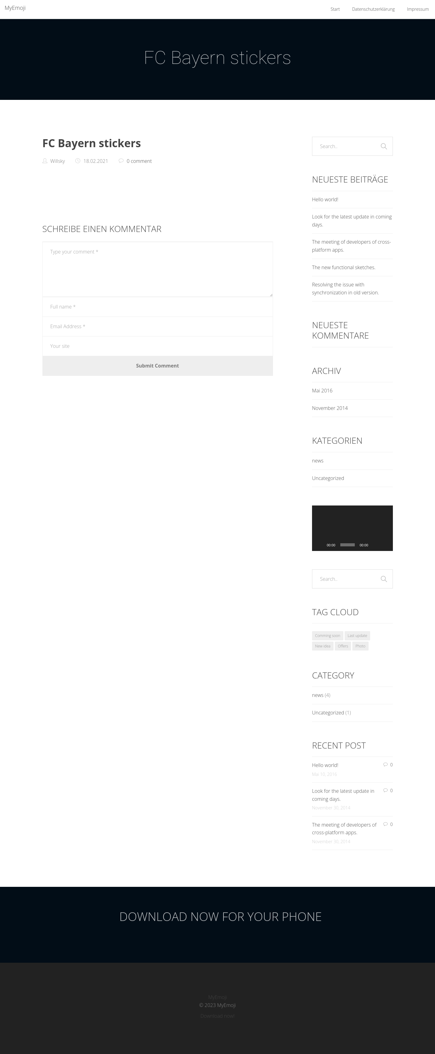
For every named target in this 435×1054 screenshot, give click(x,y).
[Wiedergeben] (320, 545)
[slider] (347, 544)
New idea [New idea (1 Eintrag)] (322, 646)
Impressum (418, 9)
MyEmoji (15, 7)
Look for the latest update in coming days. (352, 220)
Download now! (217, 1016)
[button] (352, 528)
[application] (352, 528)
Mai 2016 (322, 390)
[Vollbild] (385, 545)
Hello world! (325, 199)
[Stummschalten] (375, 545)
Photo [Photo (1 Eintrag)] (360, 646)
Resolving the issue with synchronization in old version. (345, 288)
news (317, 460)
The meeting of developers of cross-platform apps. (351, 245)
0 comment (139, 161)
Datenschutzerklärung (373, 9)
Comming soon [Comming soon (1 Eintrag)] (327, 635)
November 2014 (330, 408)
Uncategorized (328, 478)
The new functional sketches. (344, 267)
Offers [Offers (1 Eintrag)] (343, 646)
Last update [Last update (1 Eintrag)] (357, 635)
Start (335, 9)
